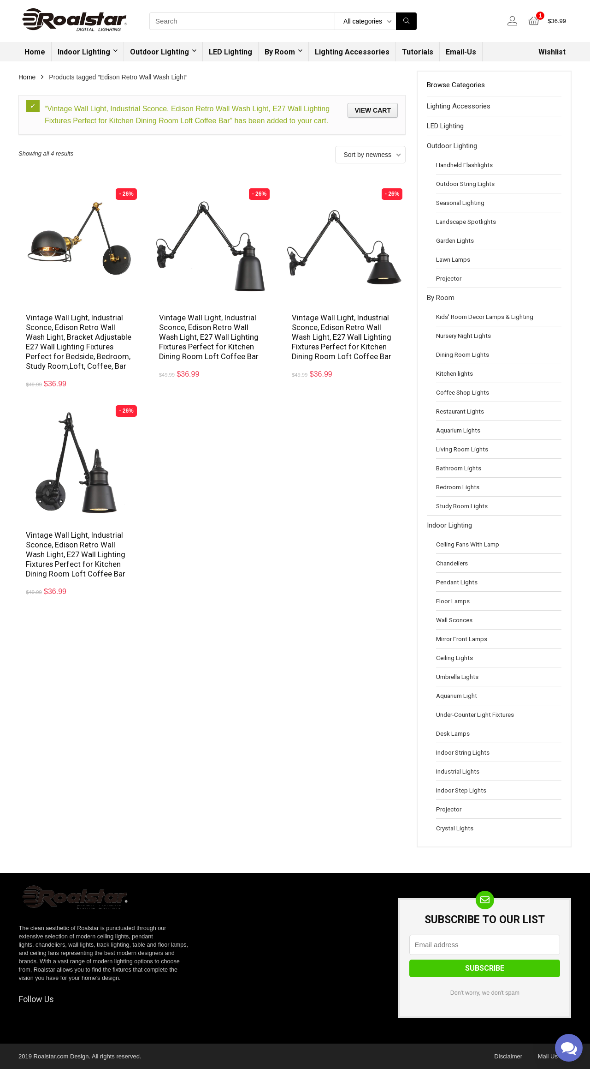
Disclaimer (508, 1056)
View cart (372, 110)
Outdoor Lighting (159, 52)
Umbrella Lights (457, 676)
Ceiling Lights (454, 657)
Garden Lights (455, 240)
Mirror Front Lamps (461, 639)
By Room (280, 52)
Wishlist (552, 52)
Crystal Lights (454, 828)
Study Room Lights (462, 506)
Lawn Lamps (453, 259)
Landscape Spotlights (466, 221)
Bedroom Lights (457, 487)
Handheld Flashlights (464, 164)
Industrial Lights (457, 771)
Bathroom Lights (458, 468)
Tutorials (417, 52)
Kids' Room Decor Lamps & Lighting (484, 316)
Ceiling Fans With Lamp (467, 544)
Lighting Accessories (352, 52)
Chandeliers (452, 563)
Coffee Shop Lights (462, 392)
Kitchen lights (454, 373)
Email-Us (461, 52)
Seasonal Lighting (460, 202)
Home (34, 52)
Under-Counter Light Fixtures (475, 714)
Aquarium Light (456, 695)
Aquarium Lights (458, 430)
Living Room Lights (462, 449)
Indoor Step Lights (461, 790)
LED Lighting (230, 52)
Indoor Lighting (84, 52)
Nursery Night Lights (463, 335)
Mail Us (548, 1056)
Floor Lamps (453, 601)
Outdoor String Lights (465, 183)
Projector (448, 278)
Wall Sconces (454, 620)
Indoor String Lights (463, 752)
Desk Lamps (453, 733)
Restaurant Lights (460, 411)
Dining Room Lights (462, 354)
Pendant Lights (457, 582)
